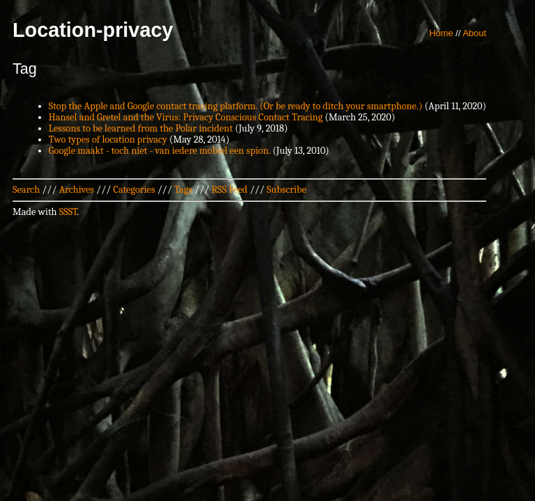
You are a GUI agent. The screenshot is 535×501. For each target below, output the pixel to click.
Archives (76, 190)
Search (26, 190)
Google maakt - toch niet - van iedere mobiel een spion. (159, 151)
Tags (183, 190)
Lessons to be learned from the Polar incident (141, 128)
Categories (134, 190)
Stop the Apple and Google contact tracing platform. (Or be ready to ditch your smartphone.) (236, 106)
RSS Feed (230, 190)
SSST (68, 212)
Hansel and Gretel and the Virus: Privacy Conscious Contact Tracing (186, 117)
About (474, 33)
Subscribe (287, 190)
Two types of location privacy (108, 139)
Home (441, 33)
